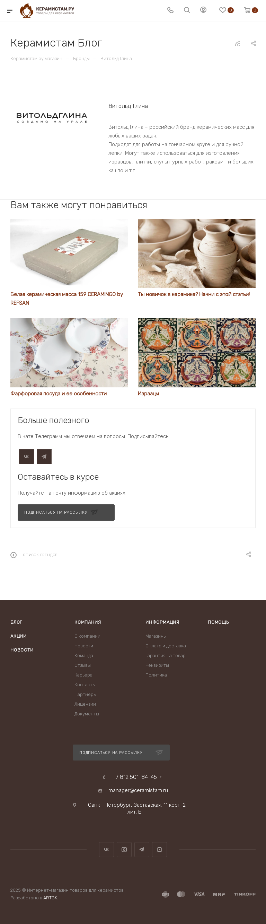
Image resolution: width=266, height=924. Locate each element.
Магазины (156, 636)
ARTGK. (50, 897)
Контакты (85, 684)
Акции (18, 636)
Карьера (83, 675)
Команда (83, 655)
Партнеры (85, 694)
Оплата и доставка (165, 645)
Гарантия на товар (165, 655)
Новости (22, 650)
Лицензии (85, 704)
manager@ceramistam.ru (138, 790)
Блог (16, 622)
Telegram (141, 849)
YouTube (159, 849)
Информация (162, 622)
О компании (87, 636)
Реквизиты (157, 665)
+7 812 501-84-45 (134, 777)
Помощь (218, 622)
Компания (87, 622)
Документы (86, 713)
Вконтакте (106, 849)
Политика (156, 675)
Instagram (124, 849)
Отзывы (82, 665)
